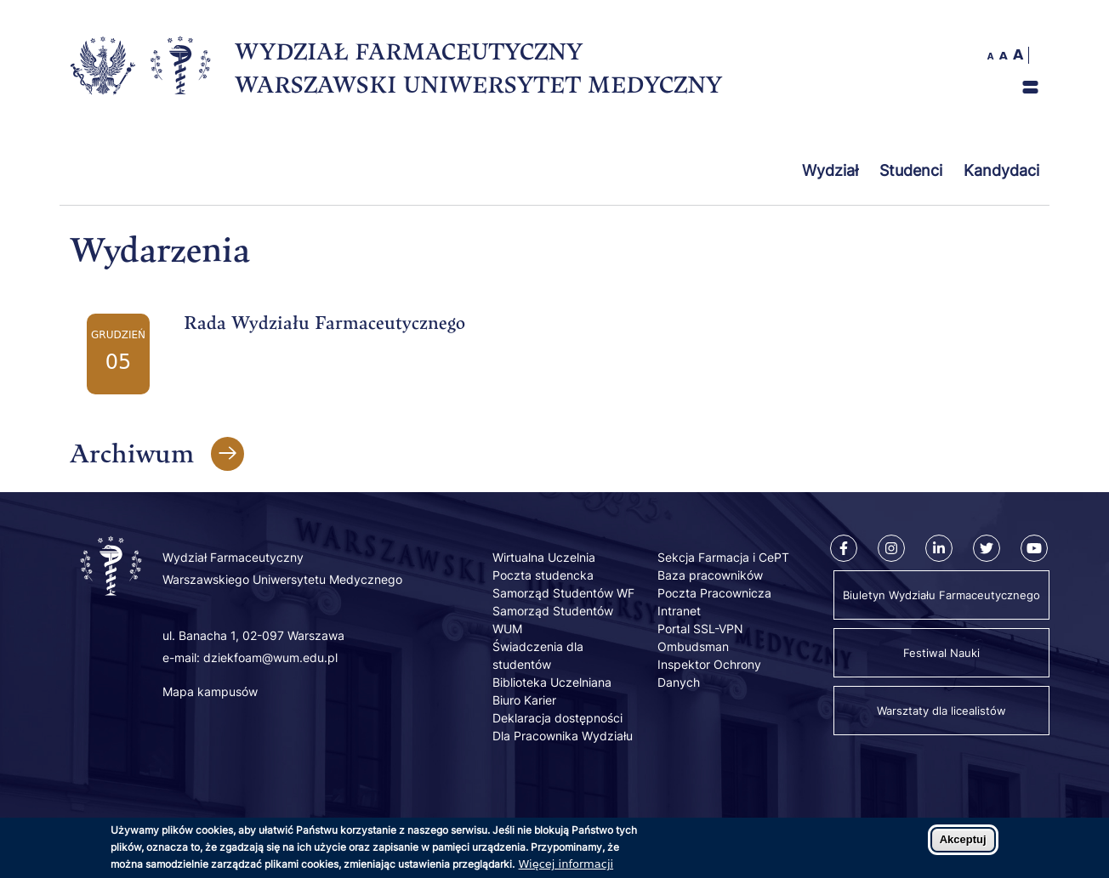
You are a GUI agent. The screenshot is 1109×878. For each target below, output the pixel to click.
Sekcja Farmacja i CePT (723, 557)
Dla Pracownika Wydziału (562, 735)
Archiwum (132, 452)
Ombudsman (693, 646)
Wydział (830, 170)
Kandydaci (1001, 170)
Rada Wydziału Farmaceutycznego (324, 322)
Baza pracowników (710, 575)
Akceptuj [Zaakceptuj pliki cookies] (963, 843)
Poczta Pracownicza (714, 593)
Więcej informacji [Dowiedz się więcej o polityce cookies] (566, 868)
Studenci (910, 170)
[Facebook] (843, 548)
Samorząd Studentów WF (563, 593)
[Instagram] (891, 548)
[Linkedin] (939, 548)
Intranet (679, 610)
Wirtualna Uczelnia (543, 557)
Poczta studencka (543, 575)
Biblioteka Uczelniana (551, 682)
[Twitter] (986, 548)
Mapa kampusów (210, 691)
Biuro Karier (524, 700)
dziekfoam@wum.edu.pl (270, 657)
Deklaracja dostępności (557, 718)
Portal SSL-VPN (700, 628)
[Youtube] (1034, 548)
